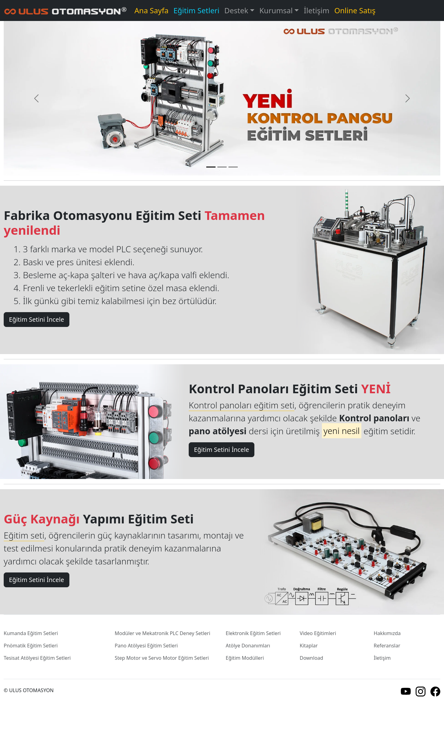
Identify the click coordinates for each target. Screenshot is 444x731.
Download (311, 658)
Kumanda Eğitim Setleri (31, 633)
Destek (236, 10)
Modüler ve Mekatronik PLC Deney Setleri (162, 633)
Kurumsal (276, 10)
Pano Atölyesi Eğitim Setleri (146, 645)
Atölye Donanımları (248, 645)
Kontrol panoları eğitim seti (241, 405)
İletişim (316, 10)
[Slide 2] (222, 167)
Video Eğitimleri (318, 633)
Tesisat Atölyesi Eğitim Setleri (37, 658)
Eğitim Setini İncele (36, 319)
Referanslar (387, 645)
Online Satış (355, 10)
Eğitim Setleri (196, 10)
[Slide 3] (233, 167)
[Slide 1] (211, 167)
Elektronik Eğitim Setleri (253, 633)
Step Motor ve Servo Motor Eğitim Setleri (162, 658)
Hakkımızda (387, 633)
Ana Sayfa (151, 10)
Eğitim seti (24, 535)
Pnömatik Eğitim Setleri (31, 645)
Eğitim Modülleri (245, 658)
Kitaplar (309, 645)
